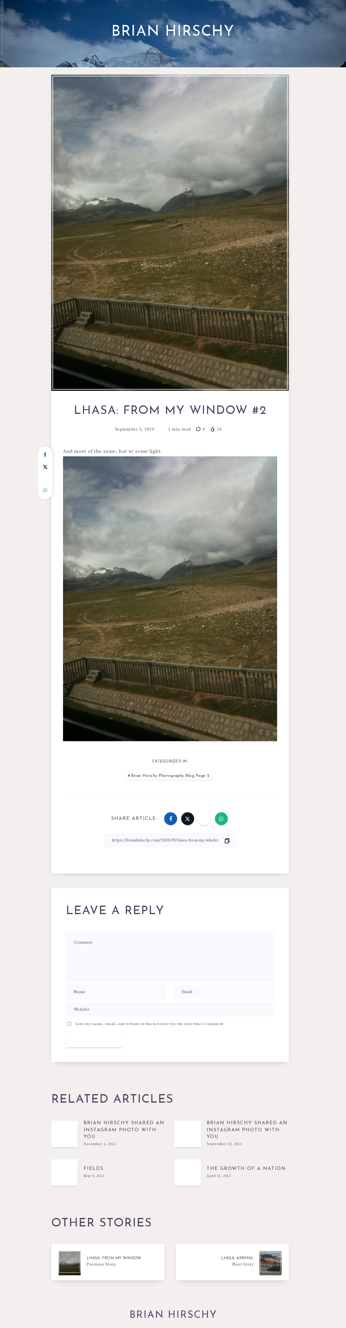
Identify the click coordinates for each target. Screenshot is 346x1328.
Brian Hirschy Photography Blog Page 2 (170, 776)
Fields (94, 1168)
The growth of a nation (246, 1168)
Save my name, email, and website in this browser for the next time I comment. (150, 1024)
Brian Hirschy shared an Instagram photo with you (124, 1130)
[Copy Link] (170, 840)
